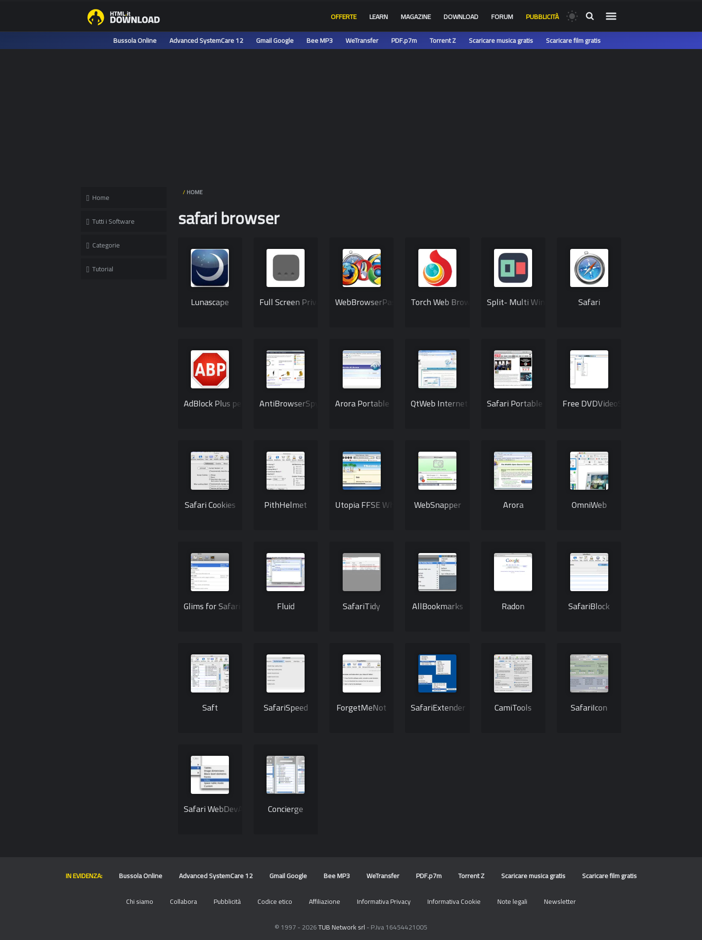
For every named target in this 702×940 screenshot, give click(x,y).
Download (461, 16)
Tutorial (100, 269)
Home (98, 197)
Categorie (103, 245)
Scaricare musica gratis (501, 40)
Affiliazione (324, 901)
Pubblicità (542, 16)
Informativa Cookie (454, 901)
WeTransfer (362, 40)
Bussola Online (135, 40)
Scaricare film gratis (573, 40)
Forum (502, 16)
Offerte (343, 16)
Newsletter (560, 901)
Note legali (512, 901)
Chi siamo (139, 901)
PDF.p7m (404, 40)
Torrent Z (443, 40)
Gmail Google (275, 40)
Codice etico (274, 901)
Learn (378, 16)
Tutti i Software (111, 221)
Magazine (416, 16)
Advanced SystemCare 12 (206, 40)
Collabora (183, 901)
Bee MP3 (320, 40)
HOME (195, 192)
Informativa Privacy (384, 901)
